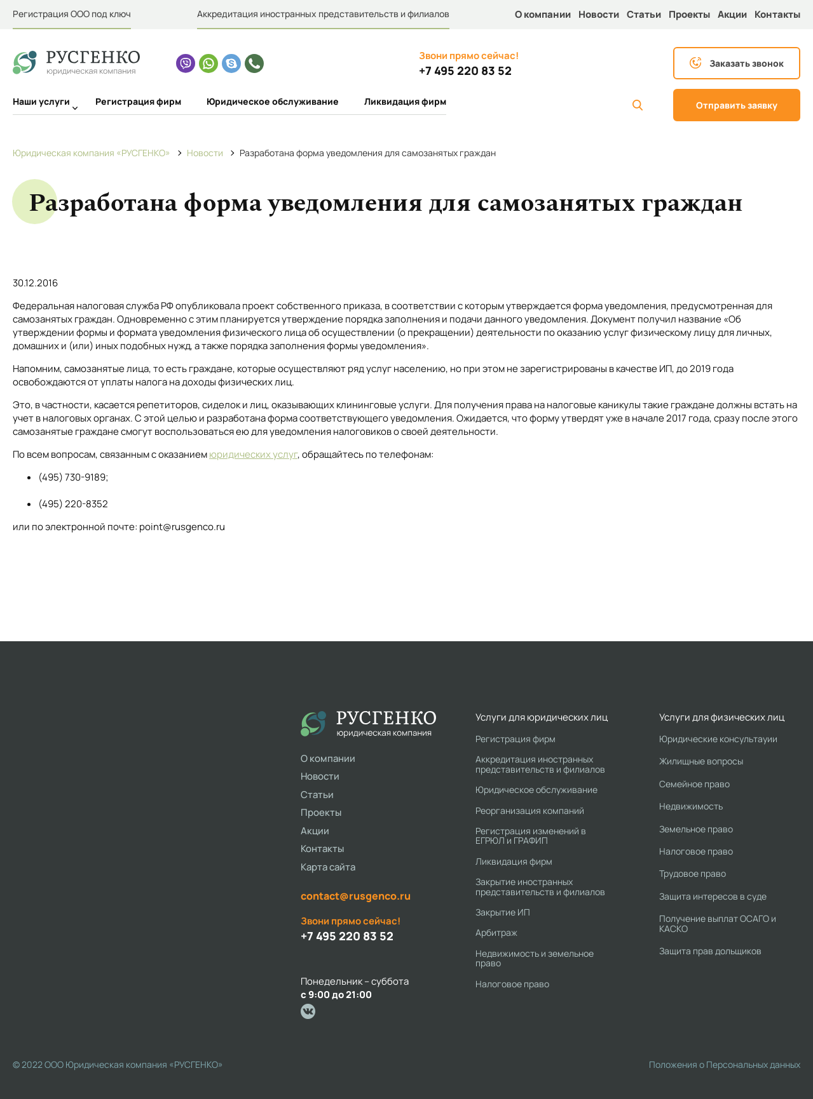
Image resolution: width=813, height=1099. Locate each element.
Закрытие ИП (502, 912)
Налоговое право (512, 984)
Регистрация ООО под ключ (72, 14)
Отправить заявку (736, 105)
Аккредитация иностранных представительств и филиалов (323, 14)
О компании (543, 14)
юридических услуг (253, 454)
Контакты (777, 14)
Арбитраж (496, 932)
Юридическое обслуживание (273, 101)
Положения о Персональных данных (724, 1064)
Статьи (644, 14)
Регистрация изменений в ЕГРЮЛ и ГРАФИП (530, 836)
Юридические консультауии (718, 738)
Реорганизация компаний (529, 810)
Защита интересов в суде (713, 896)
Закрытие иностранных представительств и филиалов (540, 886)
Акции (732, 14)
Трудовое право (692, 873)
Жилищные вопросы (701, 761)
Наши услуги (41, 102)
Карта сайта (328, 867)
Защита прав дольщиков (710, 951)
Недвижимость (691, 806)
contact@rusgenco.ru (356, 896)
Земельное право (696, 829)
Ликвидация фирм (405, 101)
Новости (598, 14)
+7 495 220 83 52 (465, 70)
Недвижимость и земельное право (534, 958)
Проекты (689, 14)
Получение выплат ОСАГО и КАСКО (717, 923)
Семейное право (694, 784)
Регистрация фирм (138, 101)
